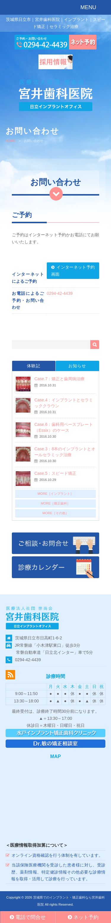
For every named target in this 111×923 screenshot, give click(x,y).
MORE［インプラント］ (56, 493)
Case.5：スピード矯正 (55, 473)
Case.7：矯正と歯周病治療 (59, 378)
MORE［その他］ (55, 513)
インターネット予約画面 (73, 271)
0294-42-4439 (60, 293)
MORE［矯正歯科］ (55, 503)
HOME (11, 141)
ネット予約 (83, 917)
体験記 (33, 365)
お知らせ (77, 365)
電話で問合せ (28, 917)
